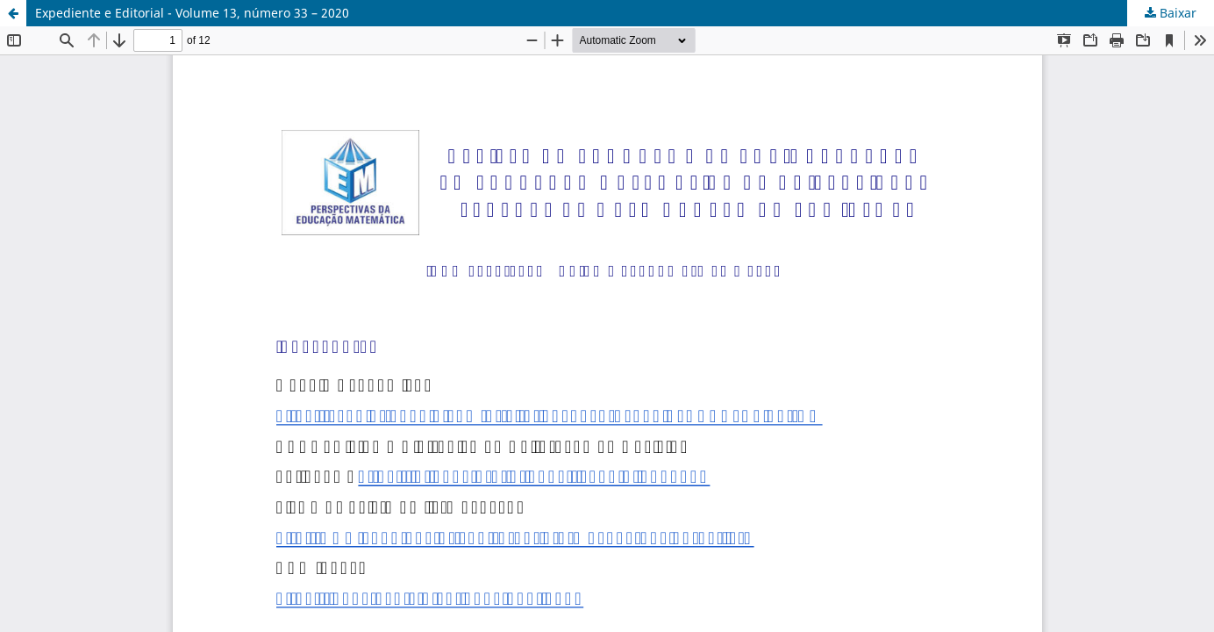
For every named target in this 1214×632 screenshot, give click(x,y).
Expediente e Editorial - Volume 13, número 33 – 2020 (192, 12)
